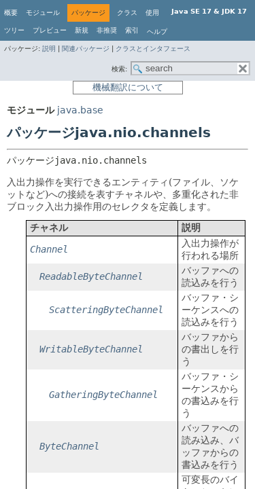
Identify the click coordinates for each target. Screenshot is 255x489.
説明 (49, 48)
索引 (132, 30)
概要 (11, 12)
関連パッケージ (85, 48)
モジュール (43, 12)
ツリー (14, 30)
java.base (80, 110)
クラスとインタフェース (153, 48)
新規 (81, 30)
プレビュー (50, 30)
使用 (152, 12)
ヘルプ (157, 31)
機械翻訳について (127, 87)
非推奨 (107, 30)
